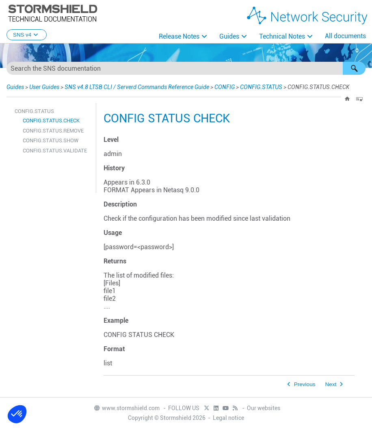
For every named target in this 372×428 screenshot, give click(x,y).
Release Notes (179, 36)
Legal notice (228, 418)
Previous (305, 384)
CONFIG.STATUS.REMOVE (53, 131)
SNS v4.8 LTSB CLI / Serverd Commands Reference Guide (137, 87)
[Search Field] (186, 68)
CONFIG (224, 87)
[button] (354, 68)
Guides (229, 36)
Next (331, 384)
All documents (345, 36)
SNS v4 (26, 35)
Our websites (263, 408)
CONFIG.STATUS (261, 87)
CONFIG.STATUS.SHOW (50, 140)
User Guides (44, 87)
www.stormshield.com (126, 408)
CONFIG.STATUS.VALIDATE (55, 151)
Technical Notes (282, 36)
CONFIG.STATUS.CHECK (51, 120)
